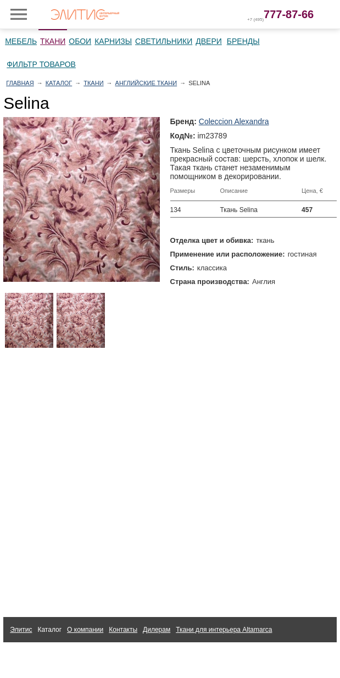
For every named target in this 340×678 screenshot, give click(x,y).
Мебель (21, 41)
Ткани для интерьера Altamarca (224, 629)
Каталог (59, 83)
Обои (80, 41)
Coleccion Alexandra (234, 121)
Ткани (52, 41)
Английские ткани (146, 83)
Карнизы (113, 41)
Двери (209, 41)
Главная (20, 83)
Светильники (163, 41)
